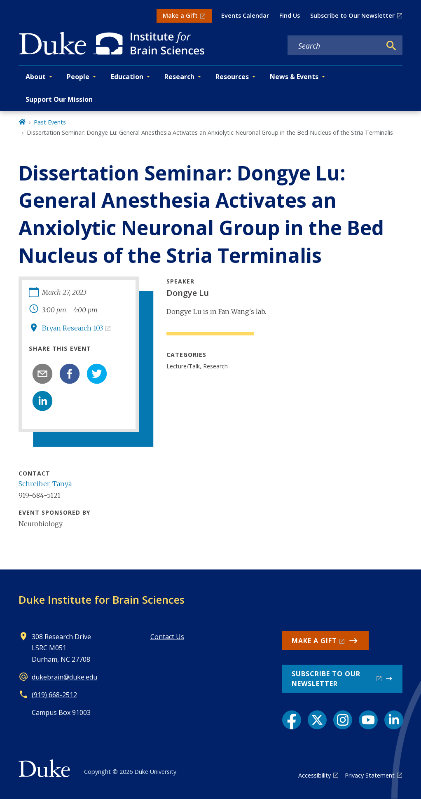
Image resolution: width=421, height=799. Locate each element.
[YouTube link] (368, 719)
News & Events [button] (294, 76)
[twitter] (97, 373)
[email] (42, 373)
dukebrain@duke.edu (64, 677)
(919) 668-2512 (54, 694)
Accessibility (314, 775)
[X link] (317, 719)
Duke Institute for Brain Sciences (102, 599)
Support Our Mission (59, 99)
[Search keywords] (334, 46)
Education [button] (127, 76)
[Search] (391, 46)
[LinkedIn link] (393, 719)
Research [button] (179, 76)
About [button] (36, 76)
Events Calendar (245, 15)
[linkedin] (42, 401)
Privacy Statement (370, 775)
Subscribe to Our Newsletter (352, 15)
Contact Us (167, 636)
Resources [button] (232, 76)
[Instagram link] (342, 719)
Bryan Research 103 (72, 328)
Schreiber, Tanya (45, 484)
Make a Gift (180, 15)
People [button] (78, 76)
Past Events (50, 122)
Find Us (289, 15)
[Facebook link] (291, 719)
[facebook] (69, 373)
